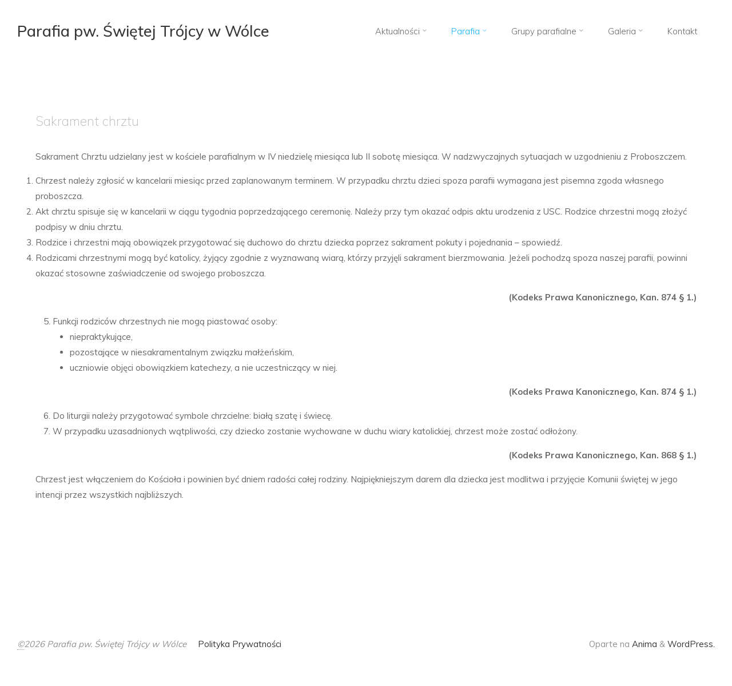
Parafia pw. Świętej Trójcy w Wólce (144, 31)
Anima (643, 644)
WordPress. (691, 644)
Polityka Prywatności (239, 644)
